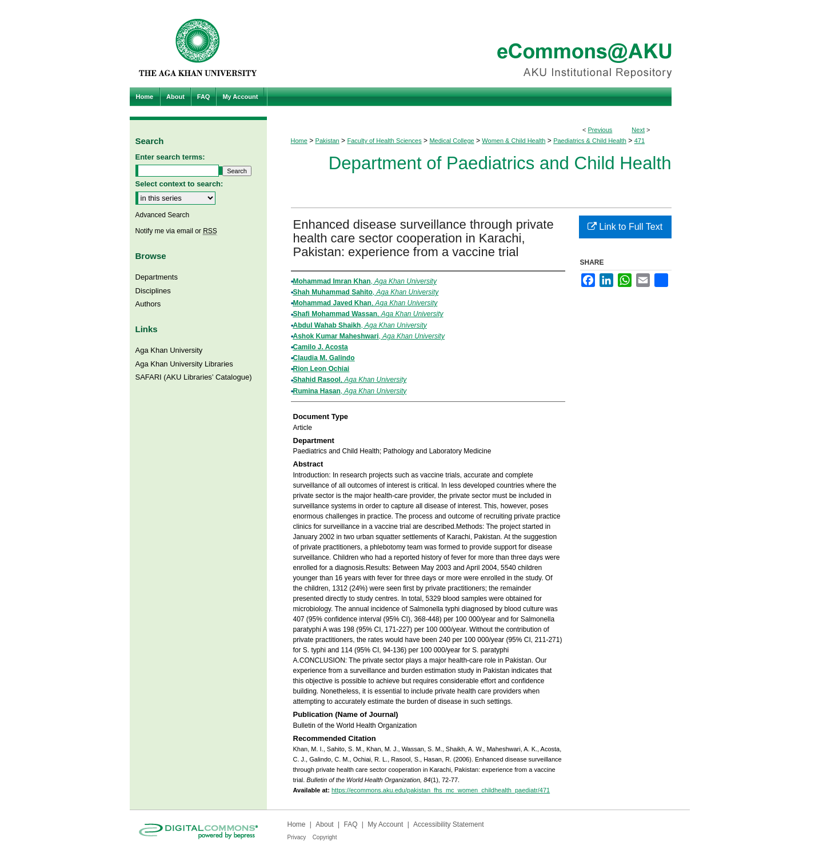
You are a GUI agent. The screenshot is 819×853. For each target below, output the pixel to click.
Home (299, 140)
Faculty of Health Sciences (384, 140)
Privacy (296, 837)
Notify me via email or (176, 231)
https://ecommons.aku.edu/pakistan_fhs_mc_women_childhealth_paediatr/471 (440, 790)
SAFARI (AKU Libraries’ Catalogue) (193, 377)
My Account (385, 824)
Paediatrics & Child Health (589, 140)
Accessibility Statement (448, 824)
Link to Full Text (625, 227)
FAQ (350, 824)
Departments (156, 277)
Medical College (451, 140)
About (324, 824)
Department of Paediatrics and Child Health (500, 163)
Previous (600, 129)
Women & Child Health (513, 140)
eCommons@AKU (478, 43)
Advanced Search (162, 215)
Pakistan (327, 140)
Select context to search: (179, 184)
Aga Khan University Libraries (184, 364)
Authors (148, 304)
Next (638, 129)
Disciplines (153, 290)
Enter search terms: (170, 157)
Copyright (325, 837)
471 (639, 140)
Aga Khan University (169, 350)
